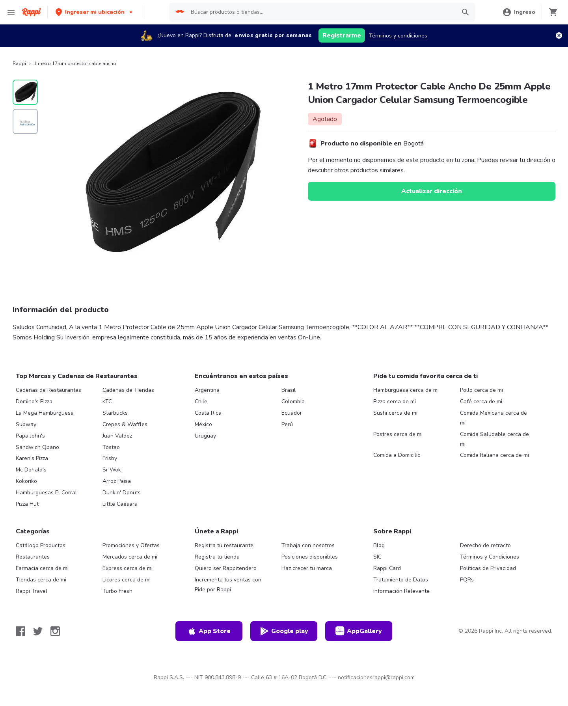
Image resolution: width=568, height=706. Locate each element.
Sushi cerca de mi (395, 413)
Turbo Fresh (117, 591)
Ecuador (291, 413)
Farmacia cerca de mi (42, 568)
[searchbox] (320, 12)
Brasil (288, 390)
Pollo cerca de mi (481, 390)
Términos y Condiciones (489, 557)
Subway (26, 424)
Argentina (207, 390)
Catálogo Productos (40, 545)
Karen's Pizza (32, 458)
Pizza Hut (27, 504)
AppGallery (358, 631)
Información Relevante (401, 591)
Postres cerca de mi (398, 434)
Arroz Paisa (116, 481)
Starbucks (115, 413)
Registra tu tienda (217, 557)
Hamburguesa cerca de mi (406, 390)
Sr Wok (111, 469)
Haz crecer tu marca (306, 568)
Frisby (109, 458)
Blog (379, 545)
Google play (284, 631)
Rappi (19, 63)
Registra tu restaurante (224, 545)
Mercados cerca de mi (129, 557)
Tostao (111, 447)
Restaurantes (33, 557)
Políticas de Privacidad (488, 568)
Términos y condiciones (398, 35)
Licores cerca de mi (126, 579)
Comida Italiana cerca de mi (494, 455)
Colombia (293, 401)
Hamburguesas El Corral (46, 492)
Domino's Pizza (34, 401)
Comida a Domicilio (397, 455)
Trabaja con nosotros (308, 545)
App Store (209, 631)
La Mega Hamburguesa (45, 413)
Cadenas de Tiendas (128, 390)
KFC (107, 401)
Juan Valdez (117, 436)
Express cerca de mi (127, 568)
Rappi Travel (31, 591)
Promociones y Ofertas (131, 545)
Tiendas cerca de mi (41, 579)
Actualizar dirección (431, 191)
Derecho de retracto (485, 545)
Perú (287, 424)
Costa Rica (208, 413)
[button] (95, 12)
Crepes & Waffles (124, 424)
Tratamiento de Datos (400, 579)
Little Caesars (119, 504)
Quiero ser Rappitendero (226, 568)
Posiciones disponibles (309, 557)
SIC (377, 557)
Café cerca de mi (481, 401)
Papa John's (30, 436)
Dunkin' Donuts (121, 492)
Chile (201, 401)
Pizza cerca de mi (394, 401)
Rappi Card (387, 568)
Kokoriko (26, 481)
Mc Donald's (31, 469)
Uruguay (205, 436)
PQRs (467, 579)
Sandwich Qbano (37, 447)
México (203, 424)
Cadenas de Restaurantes (48, 390)
